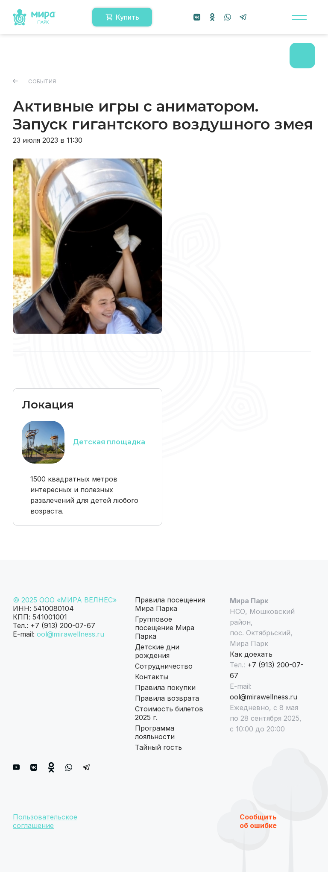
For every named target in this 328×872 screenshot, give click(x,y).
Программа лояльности (155, 732)
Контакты (151, 676)
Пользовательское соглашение (45, 821)
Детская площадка (109, 442)
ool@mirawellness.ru (70, 634)
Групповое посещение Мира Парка (164, 627)
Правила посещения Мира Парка (170, 604)
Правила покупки (165, 687)
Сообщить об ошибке (258, 821)
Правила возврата (167, 698)
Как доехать (251, 654)
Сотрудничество (164, 666)
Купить (122, 17)
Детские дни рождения (157, 651)
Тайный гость (158, 747)
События (34, 81)
